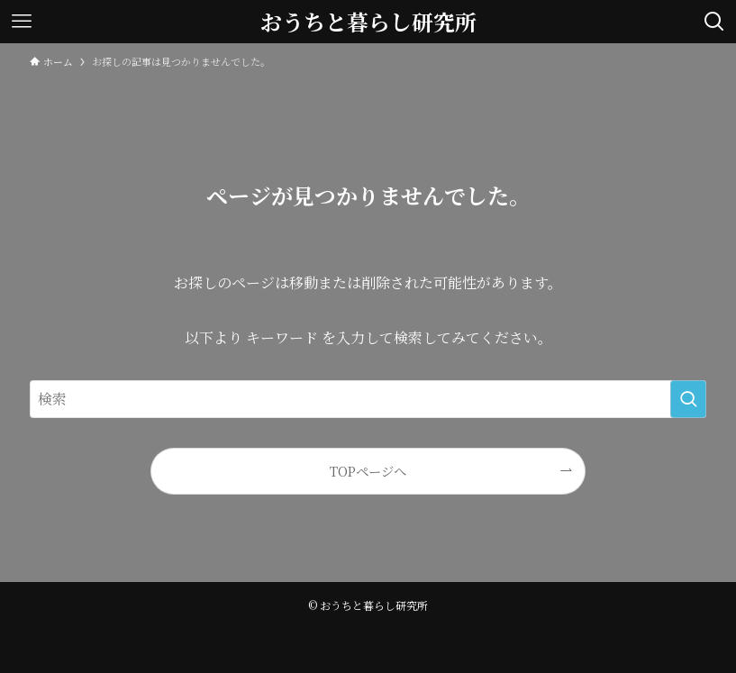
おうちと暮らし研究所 (368, 21)
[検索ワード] (368, 399)
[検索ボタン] (714, 21)
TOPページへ (368, 470)
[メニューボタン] (21, 21)
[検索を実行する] (688, 399)
